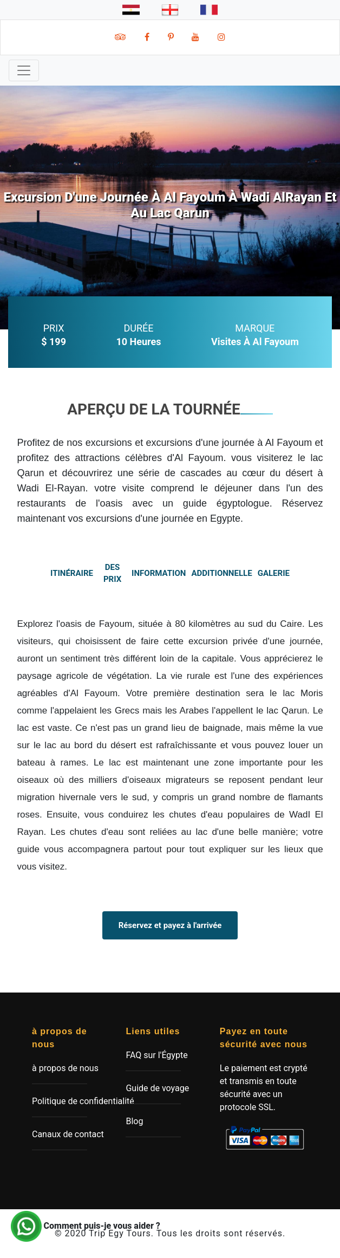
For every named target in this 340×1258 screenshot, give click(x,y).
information (159, 573)
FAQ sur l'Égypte (156, 1055)
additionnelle (222, 573)
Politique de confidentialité (83, 1101)
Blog (134, 1121)
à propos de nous (65, 1068)
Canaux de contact (68, 1134)
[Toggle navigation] (24, 70)
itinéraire (71, 573)
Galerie (274, 573)
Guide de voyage (157, 1088)
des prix (112, 573)
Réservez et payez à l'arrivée (170, 925)
